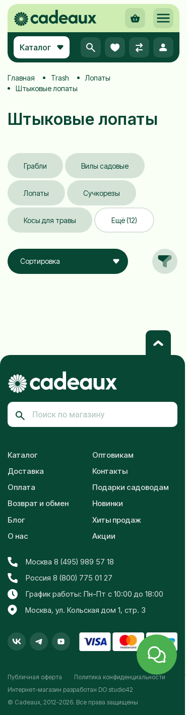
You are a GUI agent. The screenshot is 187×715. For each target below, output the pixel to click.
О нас (18, 536)
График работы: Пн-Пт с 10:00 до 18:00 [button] (85, 594)
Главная (21, 78)
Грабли (35, 166)
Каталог (23, 455)
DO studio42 (115, 689)
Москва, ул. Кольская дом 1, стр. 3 (77, 610)
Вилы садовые (105, 166)
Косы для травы (50, 220)
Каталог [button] (42, 47)
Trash (60, 78)
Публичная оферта (35, 677)
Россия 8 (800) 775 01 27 (60, 578)
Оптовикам (113, 455)
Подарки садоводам (130, 487)
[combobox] (68, 261)
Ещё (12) (124, 220)
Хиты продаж (116, 520)
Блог (16, 520)
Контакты (110, 471)
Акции (103, 536)
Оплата (21, 487)
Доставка (26, 471)
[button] (163, 18)
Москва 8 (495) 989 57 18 (61, 562)
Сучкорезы (101, 193)
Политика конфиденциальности (119, 677)
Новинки (107, 503)
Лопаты (97, 78)
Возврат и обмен (38, 503)
